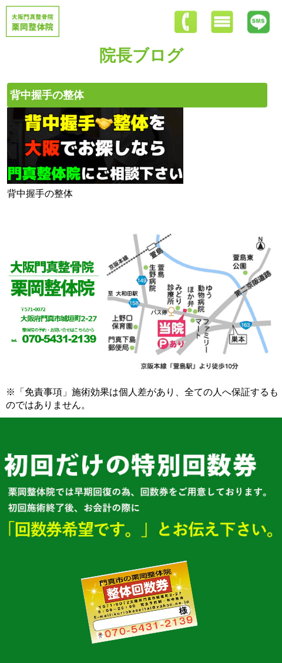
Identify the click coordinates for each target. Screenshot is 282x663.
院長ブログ (141, 55)
